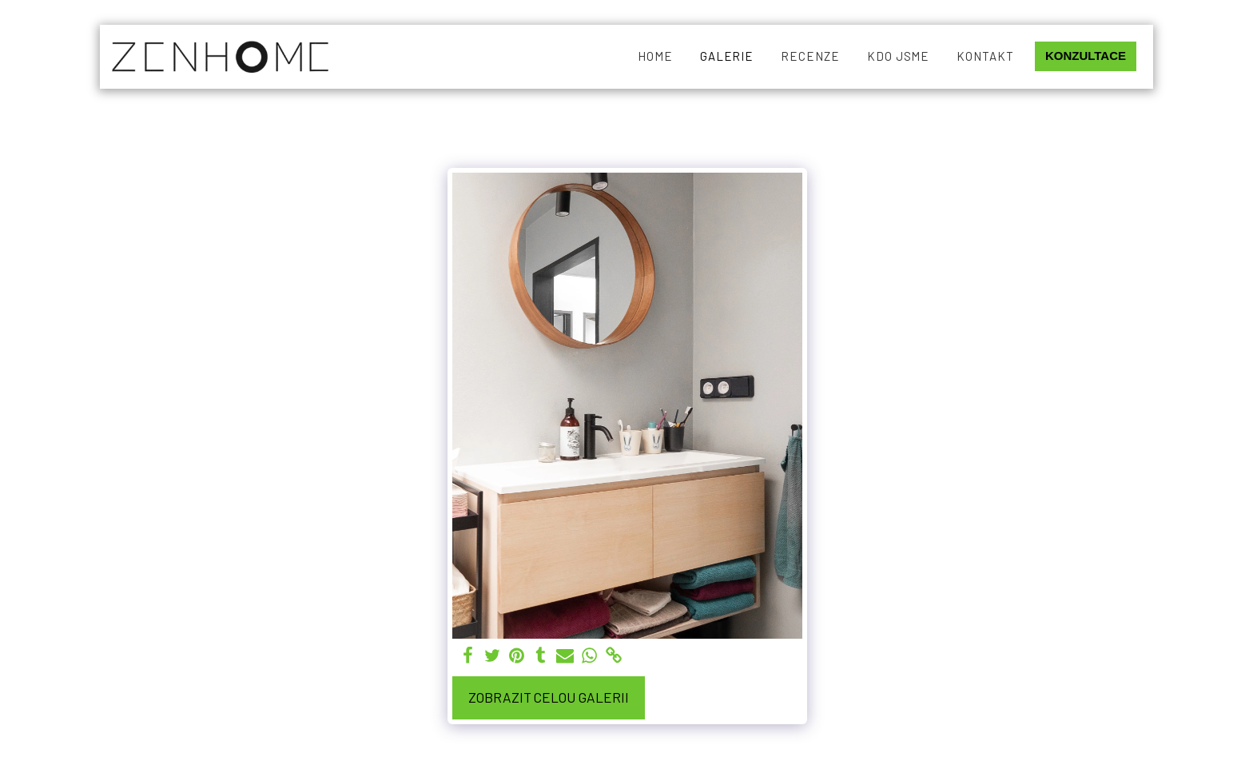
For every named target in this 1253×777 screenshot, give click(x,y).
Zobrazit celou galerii (548, 697)
